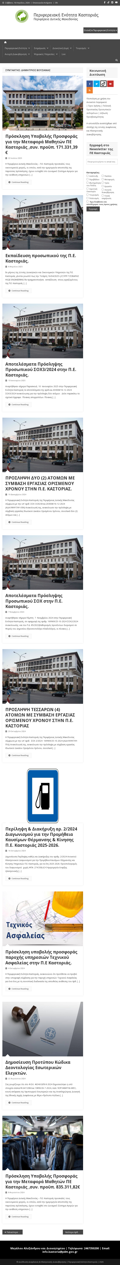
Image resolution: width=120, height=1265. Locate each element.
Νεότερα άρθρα (72, 1232)
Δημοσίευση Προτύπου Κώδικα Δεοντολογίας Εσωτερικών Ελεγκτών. (37, 1067)
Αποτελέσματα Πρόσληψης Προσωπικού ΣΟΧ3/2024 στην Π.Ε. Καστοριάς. (40, 369)
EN (56, 2)
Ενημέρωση (39, 48)
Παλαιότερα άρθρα (14, 1232)
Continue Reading (18, 182)
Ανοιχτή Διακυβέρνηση (16, 54)
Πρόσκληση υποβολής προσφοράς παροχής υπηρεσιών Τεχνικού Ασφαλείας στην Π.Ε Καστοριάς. (41, 957)
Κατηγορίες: (93, 172)
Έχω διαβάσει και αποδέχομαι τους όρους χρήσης (102, 203)
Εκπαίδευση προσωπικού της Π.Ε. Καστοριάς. (40, 258)
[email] (102, 161)
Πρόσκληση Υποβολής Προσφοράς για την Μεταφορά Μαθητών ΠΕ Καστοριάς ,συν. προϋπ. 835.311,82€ (42, 1181)
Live (63, 54)
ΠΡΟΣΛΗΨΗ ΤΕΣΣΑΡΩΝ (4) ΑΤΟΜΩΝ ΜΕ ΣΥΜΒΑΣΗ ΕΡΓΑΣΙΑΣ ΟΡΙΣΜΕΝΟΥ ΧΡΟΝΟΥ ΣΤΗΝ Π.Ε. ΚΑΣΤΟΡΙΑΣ (40, 718)
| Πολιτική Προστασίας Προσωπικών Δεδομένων (99, 109)
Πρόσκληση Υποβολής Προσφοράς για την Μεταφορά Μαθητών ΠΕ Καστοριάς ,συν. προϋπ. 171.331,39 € (41, 144)
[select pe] (100, 30)
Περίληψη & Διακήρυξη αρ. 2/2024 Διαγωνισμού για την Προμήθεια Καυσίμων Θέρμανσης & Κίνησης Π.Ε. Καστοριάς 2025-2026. (41, 837)
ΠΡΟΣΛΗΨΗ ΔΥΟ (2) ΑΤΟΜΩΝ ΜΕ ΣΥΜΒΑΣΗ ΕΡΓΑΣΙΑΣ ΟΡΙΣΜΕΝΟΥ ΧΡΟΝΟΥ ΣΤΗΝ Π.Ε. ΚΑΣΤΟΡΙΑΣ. (40, 483)
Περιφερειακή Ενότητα (16, 48)
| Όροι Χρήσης (94, 105)
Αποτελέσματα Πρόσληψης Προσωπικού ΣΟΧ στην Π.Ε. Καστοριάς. (34, 601)
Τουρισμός (81, 48)
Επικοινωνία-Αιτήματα (42, 2)
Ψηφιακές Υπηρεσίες (44, 54)
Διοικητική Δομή (61, 48)
